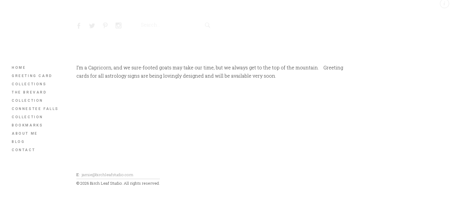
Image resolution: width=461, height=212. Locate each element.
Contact (23, 150)
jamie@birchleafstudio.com (107, 174)
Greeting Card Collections (32, 80)
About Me (25, 133)
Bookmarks (27, 125)
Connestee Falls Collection (35, 113)
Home (19, 68)
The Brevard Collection (29, 96)
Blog (18, 142)
